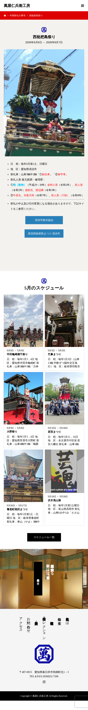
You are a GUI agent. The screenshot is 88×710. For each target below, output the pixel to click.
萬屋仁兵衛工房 (17, 6)
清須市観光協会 (44, 220)
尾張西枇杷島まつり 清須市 (44, 233)
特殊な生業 (59, 617)
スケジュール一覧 (44, 537)
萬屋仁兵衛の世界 (38, 578)
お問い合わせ (28, 623)
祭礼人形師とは (67, 619)
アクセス (21, 622)
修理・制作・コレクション (44, 626)
